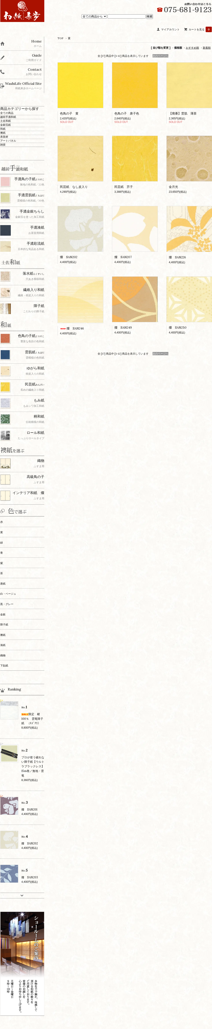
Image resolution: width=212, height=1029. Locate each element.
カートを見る (200, 29)
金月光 (173, 187)
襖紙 (3, 132)
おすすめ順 (192, 47)
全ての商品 (6, 113)
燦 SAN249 (123, 327)
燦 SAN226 (177, 257)
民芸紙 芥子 (123, 187)
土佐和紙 (5, 120)
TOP (60, 38)
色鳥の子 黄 (69, 113)
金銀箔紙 (5, 124)
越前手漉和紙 (8, 116)
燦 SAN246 (72, 328)
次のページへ (160, 55)
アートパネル (8, 140)
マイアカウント (170, 29)
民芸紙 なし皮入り (74, 187)
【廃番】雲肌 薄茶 (183, 113)
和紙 (3, 128)
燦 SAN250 (177, 327)
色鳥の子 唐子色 (126, 113)
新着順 (207, 47)
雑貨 (3, 144)
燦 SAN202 (68, 257)
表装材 (4, 136)
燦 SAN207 (123, 257)
